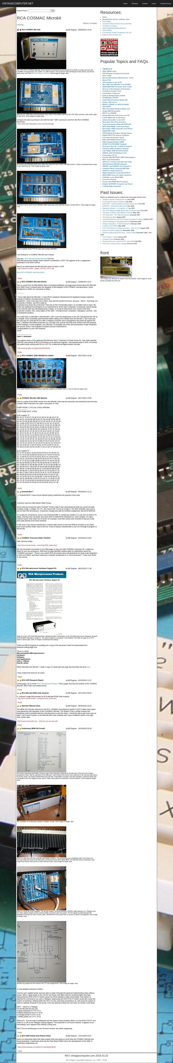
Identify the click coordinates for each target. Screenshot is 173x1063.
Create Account (165, 3)
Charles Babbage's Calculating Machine (116, 221)
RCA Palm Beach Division (40, 73)
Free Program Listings (110, 237)
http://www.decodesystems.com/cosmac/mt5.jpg (36, 124)
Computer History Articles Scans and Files (117, 23)
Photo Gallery (107, 30)
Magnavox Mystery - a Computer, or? (115, 208)
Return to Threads (90, 23)
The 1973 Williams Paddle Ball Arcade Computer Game (122, 210)
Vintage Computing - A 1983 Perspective (116, 224)
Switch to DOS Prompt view (112, 35)
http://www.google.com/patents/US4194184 (34, 348)
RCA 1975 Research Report (47, 684)
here (88, 667)
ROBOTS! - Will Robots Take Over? (115, 206)
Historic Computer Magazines (113, 230)
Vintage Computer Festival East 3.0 (115, 199)
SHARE (20, 25)
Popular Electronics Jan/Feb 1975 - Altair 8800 (119, 241)
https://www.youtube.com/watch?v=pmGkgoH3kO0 (37, 1047)
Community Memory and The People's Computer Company (123, 219)
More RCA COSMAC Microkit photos (30, 272)
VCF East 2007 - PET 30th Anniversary (116, 215)
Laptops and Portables (110, 226)
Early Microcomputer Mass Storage (115, 243)
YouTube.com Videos (110, 26)
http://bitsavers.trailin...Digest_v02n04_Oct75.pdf (36, 268)
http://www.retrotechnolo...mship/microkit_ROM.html (37, 699)
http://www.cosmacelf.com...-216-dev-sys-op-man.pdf (38, 721)
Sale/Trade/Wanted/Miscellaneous (114, 28)
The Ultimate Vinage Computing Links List (117, 32)
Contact (144, 3)
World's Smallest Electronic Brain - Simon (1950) (119, 232)
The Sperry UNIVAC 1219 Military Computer (118, 212)
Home (125, 3)
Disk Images (107, 21)
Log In (154, 3)
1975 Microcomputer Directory (35, 259)
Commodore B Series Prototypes (114, 201)
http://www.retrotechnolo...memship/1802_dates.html (37, 545)
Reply (20, 278)
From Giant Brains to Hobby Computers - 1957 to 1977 (121, 228)
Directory (135, 3)
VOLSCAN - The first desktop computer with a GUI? (120, 204)
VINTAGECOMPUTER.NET (17, 3)
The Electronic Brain (109, 217)
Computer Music (108, 239)
